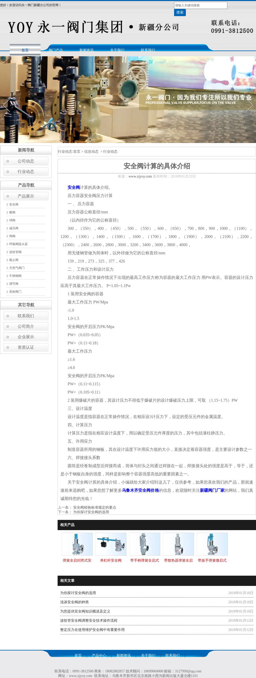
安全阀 (13, 204)
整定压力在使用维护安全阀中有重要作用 (92, 630)
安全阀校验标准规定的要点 (94, 507)
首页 (25, 50)
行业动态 (26, 171)
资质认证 (26, 347)
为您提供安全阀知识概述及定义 (85, 611)
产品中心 (99, 656)
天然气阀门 (17, 268)
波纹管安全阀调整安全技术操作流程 (89, 620)
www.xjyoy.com (140, 176)
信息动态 (91, 152)
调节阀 (13, 284)
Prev (3, 97)
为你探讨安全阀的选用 (90, 512)
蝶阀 (12, 212)
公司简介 (26, 326)
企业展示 (26, 337)
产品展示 (26, 196)
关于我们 (117, 50)
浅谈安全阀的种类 (74, 602)
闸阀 (12, 236)
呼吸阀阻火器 (18, 244)
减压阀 (13, 228)
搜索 (180, 12)
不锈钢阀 (15, 276)
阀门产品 (56, 50)
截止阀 (13, 260)
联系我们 (148, 50)
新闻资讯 (86, 50)
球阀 (12, 220)
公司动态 (26, 161)
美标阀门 (15, 291)
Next (246, 97)
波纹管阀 (15, 252)
